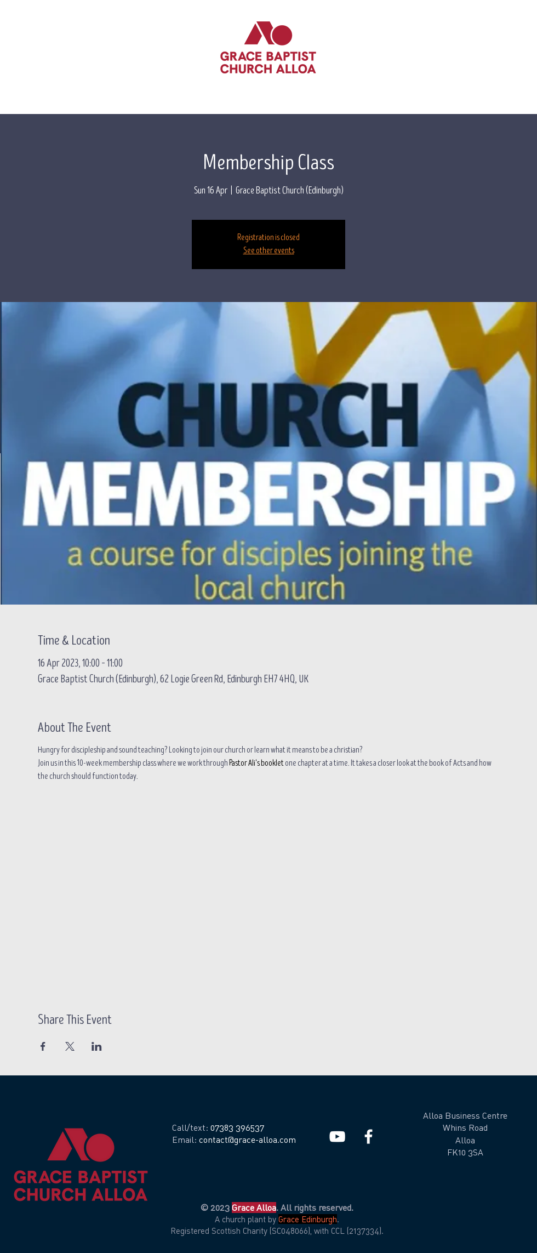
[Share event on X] (70, 1046)
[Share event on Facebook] (43, 1046)
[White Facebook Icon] (368, 1136)
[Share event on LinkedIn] (97, 1046)
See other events (268, 251)
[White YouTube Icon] (337, 1136)
